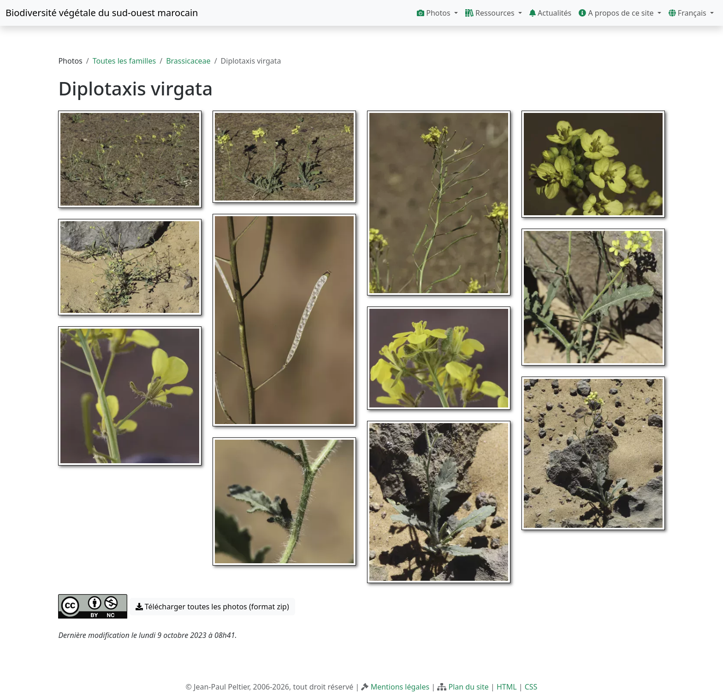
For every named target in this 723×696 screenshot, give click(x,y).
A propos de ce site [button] (617, 13)
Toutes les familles (124, 61)
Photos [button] (434, 13)
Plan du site (468, 687)
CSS (531, 687)
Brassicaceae (188, 61)
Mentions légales (400, 687)
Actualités (550, 13)
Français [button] (688, 13)
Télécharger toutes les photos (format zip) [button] (212, 607)
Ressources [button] (490, 13)
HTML (507, 687)
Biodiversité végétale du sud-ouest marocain (102, 12)
